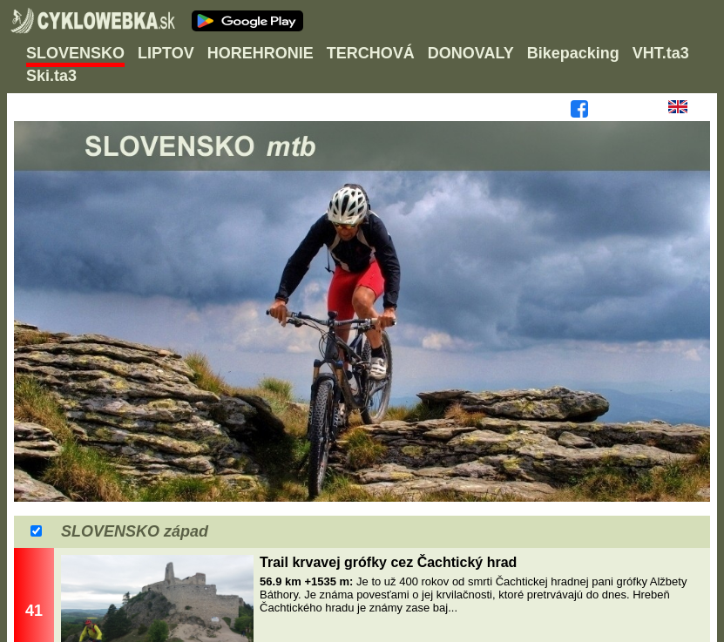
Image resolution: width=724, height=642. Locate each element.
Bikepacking (573, 53)
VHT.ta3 (661, 53)
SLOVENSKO (75, 53)
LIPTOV (166, 53)
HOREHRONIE (260, 53)
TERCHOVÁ (371, 53)
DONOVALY (471, 53)
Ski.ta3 (51, 75)
